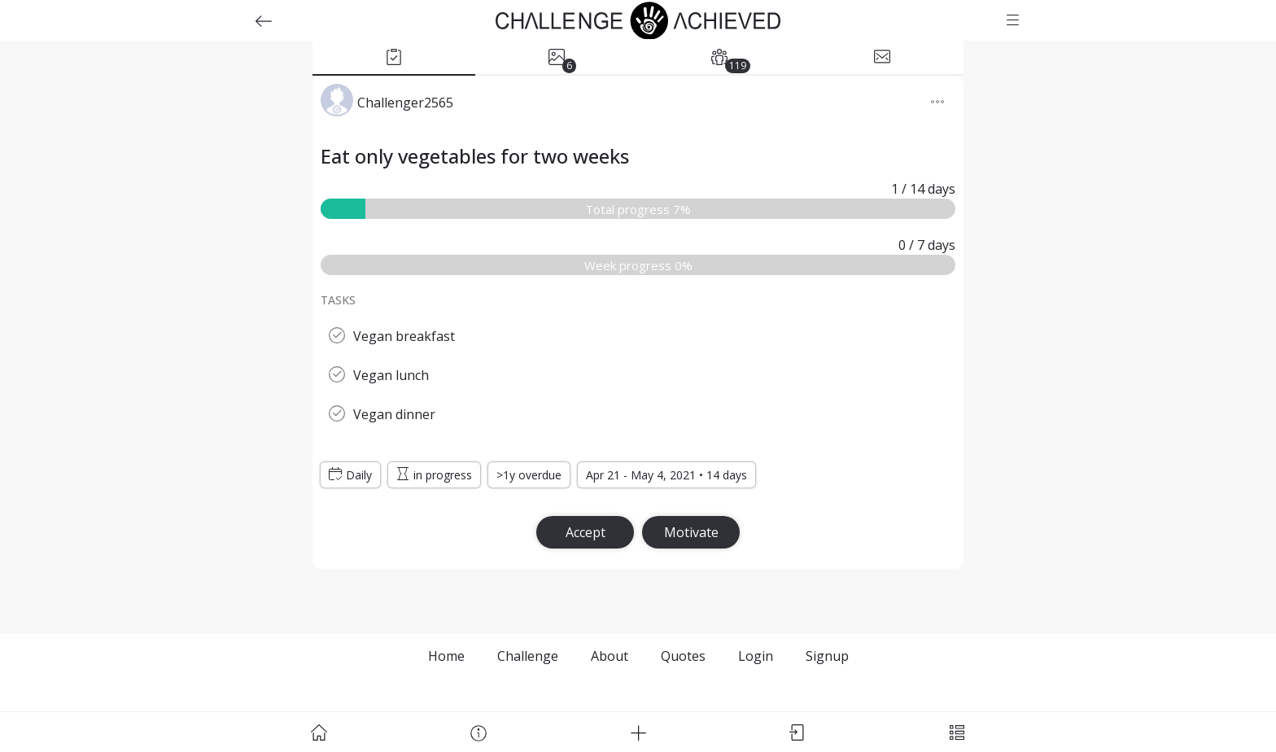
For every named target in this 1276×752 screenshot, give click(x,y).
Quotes (683, 656)
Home (446, 656)
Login (755, 656)
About (609, 656)
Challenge (527, 656)
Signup (827, 656)
